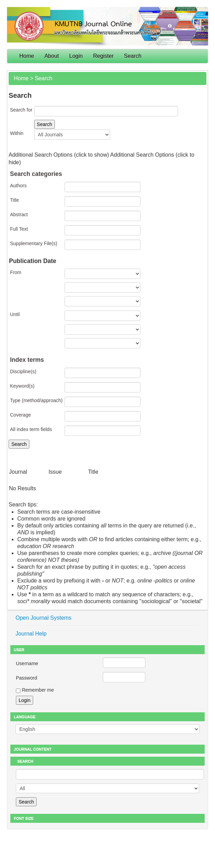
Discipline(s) (23, 371)
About (52, 56)
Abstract (19, 214)
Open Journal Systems (43, 618)
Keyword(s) (22, 386)
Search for (21, 110)
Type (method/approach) (36, 400)
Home (26, 56)
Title (14, 200)
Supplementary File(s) (33, 243)
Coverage (20, 415)
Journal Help (31, 634)
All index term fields (31, 429)
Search (132, 56)
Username (27, 663)
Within (16, 133)
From (15, 272)
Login (76, 56)
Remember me (38, 690)
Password (26, 678)
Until (15, 314)
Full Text (19, 229)
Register (103, 56)
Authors (18, 185)
